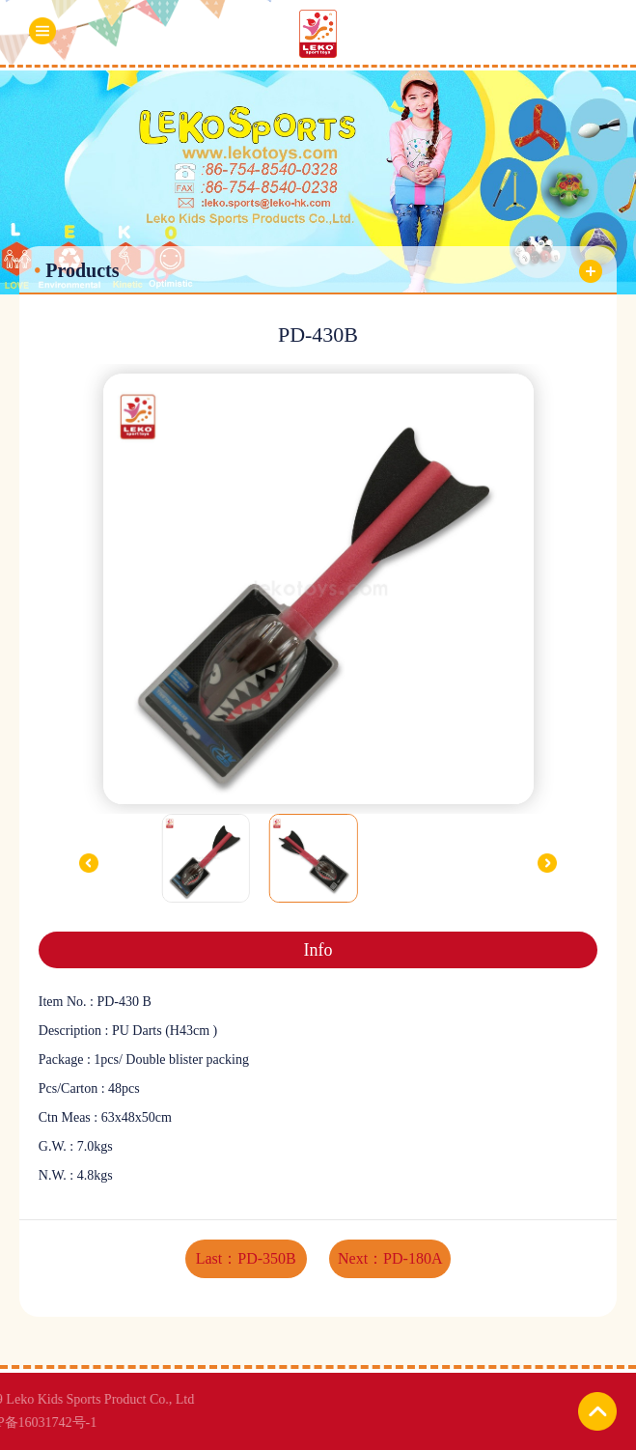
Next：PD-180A (390, 1258)
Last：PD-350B (246, 1258)
